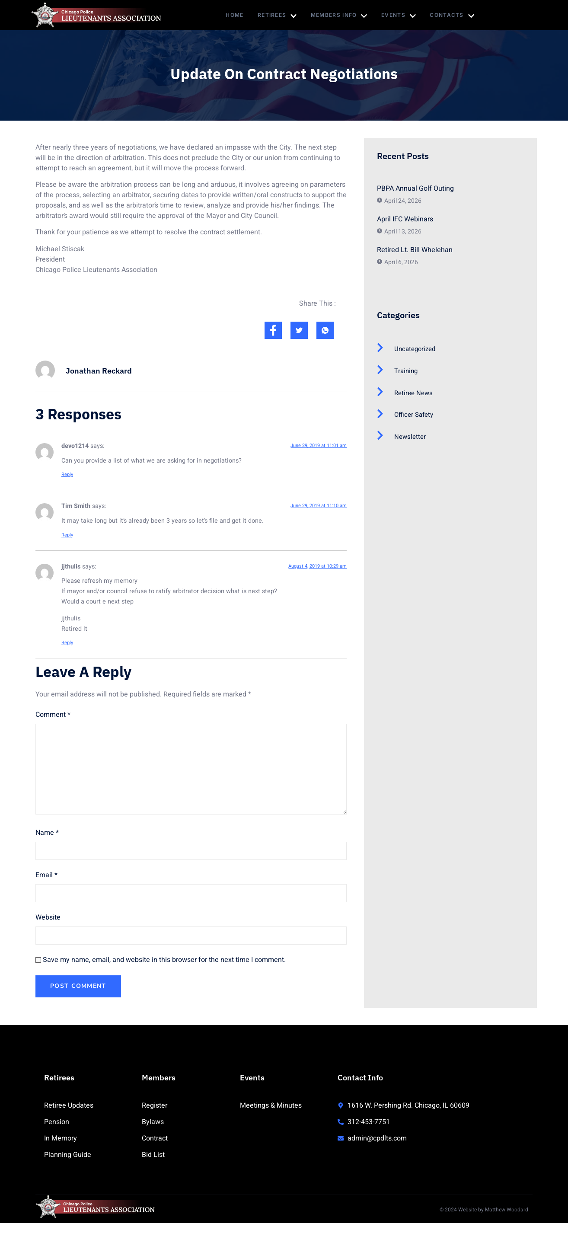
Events (401, 15)
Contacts (456, 15)
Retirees (276, 15)
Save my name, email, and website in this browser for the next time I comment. (164, 960)
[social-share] (273, 330)
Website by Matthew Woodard (493, 1211)
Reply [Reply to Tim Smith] (67, 535)
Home (233, 15)
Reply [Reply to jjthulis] (67, 642)
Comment (52, 714)
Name (47, 832)
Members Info (340, 15)
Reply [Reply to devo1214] (67, 474)
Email (46, 875)
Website (48, 917)
